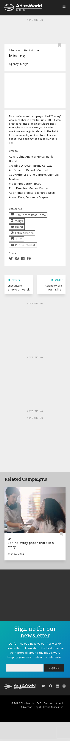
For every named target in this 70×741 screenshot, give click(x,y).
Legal (37, 707)
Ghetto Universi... (19, 289)
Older (57, 280)
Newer (13, 280)
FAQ (39, 703)
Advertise (26, 707)
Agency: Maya (15, 554)
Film (16, 239)
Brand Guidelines (53, 707)
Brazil (17, 227)
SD (9, 538)
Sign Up (54, 667)
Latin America (22, 233)
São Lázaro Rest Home (24, 50)
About (59, 703)
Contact (49, 703)
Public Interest (23, 245)
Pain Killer (55, 289)
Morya (24, 64)
